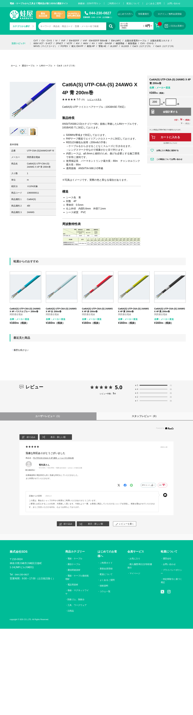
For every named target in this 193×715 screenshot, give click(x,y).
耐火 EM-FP (77, 46)
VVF (63, 40)
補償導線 (120, 43)
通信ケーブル (73, 564)
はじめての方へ (126, 14)
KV (93, 43)
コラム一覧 (105, 591)
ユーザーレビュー (48, 416)
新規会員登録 (106, 568)
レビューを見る (95, 99)
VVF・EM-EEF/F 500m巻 (95, 40)
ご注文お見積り (178, 26)
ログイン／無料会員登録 (175, 14)
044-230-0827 (100, 13)
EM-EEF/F (74, 40)
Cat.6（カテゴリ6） (165, 46)
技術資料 (104, 586)
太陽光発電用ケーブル (135, 40)
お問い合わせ (173, 3)
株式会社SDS (20, 552)
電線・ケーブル (75, 558)
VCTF (69, 43)
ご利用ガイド (113, 3)
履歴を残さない (21, 350)
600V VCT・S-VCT (43, 43)
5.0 (118, 387)
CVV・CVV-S (146, 43)
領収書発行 (147, 14)
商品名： (50, 458)
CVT (36, 40)
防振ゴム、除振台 (76, 599)
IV (56, 40)
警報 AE (102, 46)
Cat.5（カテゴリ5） (142, 46)
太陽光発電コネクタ (160, 40)
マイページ (134, 573)
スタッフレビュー (145, 416)
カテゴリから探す (23, 26)
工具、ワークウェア (77, 605)
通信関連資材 (73, 570)
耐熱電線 (132, 43)
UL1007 (113, 46)
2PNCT (59, 43)
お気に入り (134, 558)
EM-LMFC (116, 40)
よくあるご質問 (153, 3)
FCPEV (64, 46)
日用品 (70, 611)
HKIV (85, 43)
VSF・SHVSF (105, 43)
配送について (133, 3)
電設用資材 (72, 585)
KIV (78, 43)
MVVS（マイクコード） (45, 46)
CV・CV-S (47, 40)
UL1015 (125, 46)
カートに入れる (170, 137)
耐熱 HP (91, 46)
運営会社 (167, 558)
